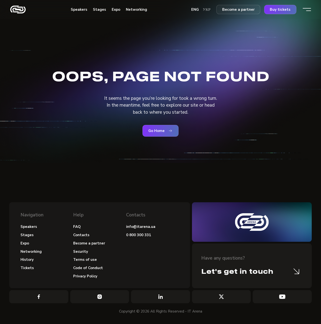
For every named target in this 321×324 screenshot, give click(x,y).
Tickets (27, 268)
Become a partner (238, 9)
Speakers (28, 226)
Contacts (81, 235)
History (27, 260)
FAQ (77, 226)
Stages (27, 235)
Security (80, 251)
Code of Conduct (88, 268)
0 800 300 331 (138, 235)
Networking (31, 251)
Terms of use (85, 260)
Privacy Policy (85, 276)
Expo (24, 243)
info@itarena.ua (140, 226)
